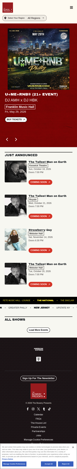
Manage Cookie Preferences (38, 439)
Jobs (38, 435)
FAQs (38, 419)
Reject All (65, 464)
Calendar (38, 414)
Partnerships (38, 431)
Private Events (38, 427)
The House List (38, 423)
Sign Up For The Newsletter (38, 378)
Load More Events (38, 330)
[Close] (73, 447)
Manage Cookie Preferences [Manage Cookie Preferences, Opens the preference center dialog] (14, 464)
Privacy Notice (7, 459)
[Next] (16, 139)
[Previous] (7, 139)
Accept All (49, 464)
